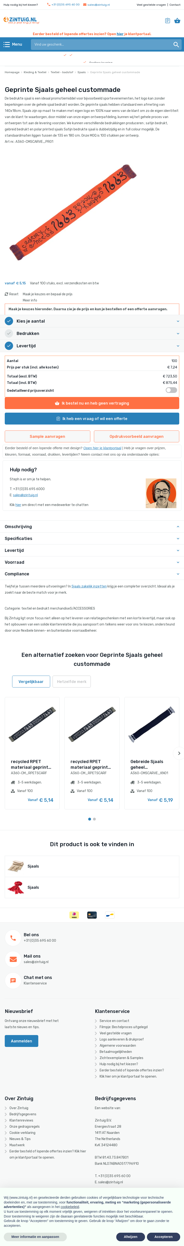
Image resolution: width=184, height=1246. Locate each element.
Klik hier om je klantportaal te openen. (128, 1076)
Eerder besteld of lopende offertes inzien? (132, 1070)
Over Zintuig (19, 1108)
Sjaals (81, 72)
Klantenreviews (21, 1120)
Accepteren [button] (164, 1237)
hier (120, 34)
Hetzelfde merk (72, 681)
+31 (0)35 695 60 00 (63, 4)
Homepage (12, 72)
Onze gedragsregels (25, 1127)
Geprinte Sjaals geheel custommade (115, 72)
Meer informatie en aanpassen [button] (35, 1237)
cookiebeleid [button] (70, 1207)
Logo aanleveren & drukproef (122, 1039)
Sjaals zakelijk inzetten (89, 586)
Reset (14, 294)
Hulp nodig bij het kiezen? (119, 1064)
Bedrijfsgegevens (23, 1114)
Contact (174, 4)
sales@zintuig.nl (96, 4)
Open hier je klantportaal (102, 448)
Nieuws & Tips (20, 1139)
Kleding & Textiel (35, 72)
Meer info (30, 300)
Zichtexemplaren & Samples (121, 1058)
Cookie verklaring (22, 1133)
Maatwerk (17, 1145)
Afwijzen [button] (130, 1237)
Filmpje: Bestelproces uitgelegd (124, 1027)
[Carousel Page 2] (94, 819)
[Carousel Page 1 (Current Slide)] (89, 819)
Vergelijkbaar (31, 681)
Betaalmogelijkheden (116, 1052)
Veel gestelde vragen (151, 4)
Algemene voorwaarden (118, 1046)
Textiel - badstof (62, 72)
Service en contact (114, 1021)
